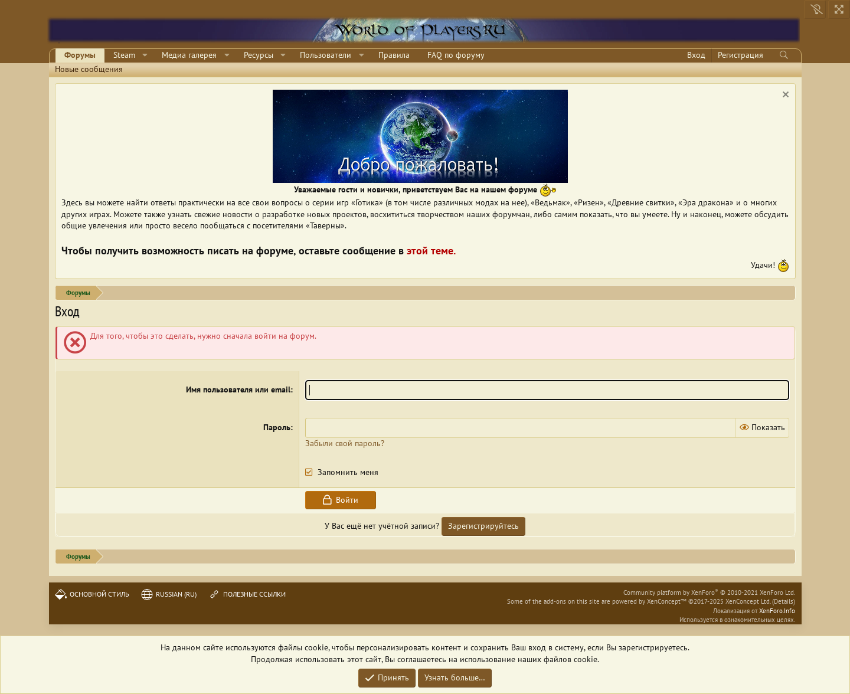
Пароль (276, 427)
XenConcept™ (666, 601)
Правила (394, 55)
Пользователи (325, 55)
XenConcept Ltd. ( (749, 601)
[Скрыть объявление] (784, 96)
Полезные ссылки (247, 594)
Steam (124, 55)
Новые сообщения (89, 69)
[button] (145, 55)
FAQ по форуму (456, 55)
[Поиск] (784, 55)
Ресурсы (258, 55)
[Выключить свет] (815, 9)
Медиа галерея (189, 55)
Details (783, 601)
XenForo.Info (777, 611)
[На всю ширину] (839, 9)
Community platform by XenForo (709, 592)
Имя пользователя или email (238, 389)
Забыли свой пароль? (344, 443)
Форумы (80, 55)
